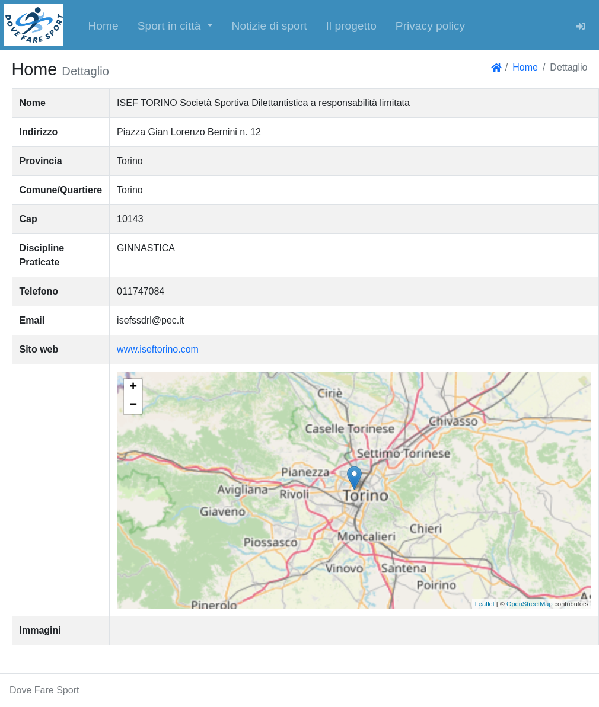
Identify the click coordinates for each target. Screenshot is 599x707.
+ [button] (133, 387)
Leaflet (485, 603)
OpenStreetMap (529, 603)
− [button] (133, 405)
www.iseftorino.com (158, 349)
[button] (175, 25)
